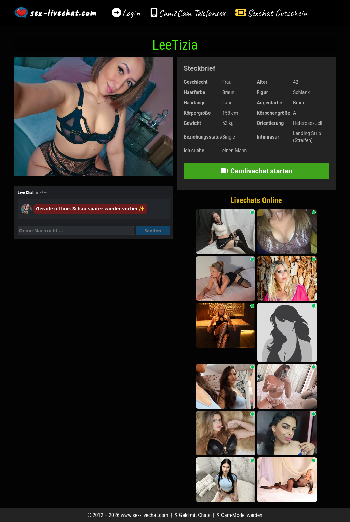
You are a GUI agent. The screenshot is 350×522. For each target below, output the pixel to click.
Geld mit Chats (191, 515)
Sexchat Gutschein (277, 13)
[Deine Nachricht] (76, 230)
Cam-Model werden (238, 515)
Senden (153, 230)
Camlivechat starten (256, 171)
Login (131, 13)
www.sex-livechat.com (144, 515)
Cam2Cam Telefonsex (192, 13)
